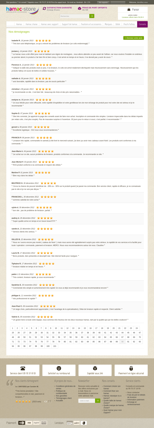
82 (76, 342)
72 (19, 342)
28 (30, 333)
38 (88, 333)
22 (125, 328)
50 (24, 337)
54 (47, 337)
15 (85, 328)
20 (114, 328)
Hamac (19, 24)
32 (53, 333)
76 (42, 342)
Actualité (59, 401)
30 (42, 333)
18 (102, 328)
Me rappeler (103, 2)
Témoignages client (64, 398)
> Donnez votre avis (133, 38)
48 (13, 337)
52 (36, 337)
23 (131, 328)
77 (47, 342)
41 (105, 333)
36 (76, 333)
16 (90, 328)
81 (71, 342)
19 (108, 328)
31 (47, 333)
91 (128, 342)
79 (59, 342)
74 (30, 342)
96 (24, 346)
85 (94, 342)
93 (140, 342)
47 (140, 333)
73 (24, 342)
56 (59, 337)
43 (117, 333)
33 (59, 333)
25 (13, 333)
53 (42, 337)
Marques (108, 24)
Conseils (142, 24)
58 (71, 337)
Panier (135, 9)
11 (62, 328)
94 (13, 346)
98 (36, 346)
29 (36, 333)
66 (117, 337)
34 (65, 333)
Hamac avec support (49, 24)
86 (99, 342)
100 (47, 346)
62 (94, 337)
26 (19, 333)
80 (65, 342)
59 (76, 337)
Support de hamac (69, 24)
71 (13, 342)
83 (82, 342)
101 (54, 346)
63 (99, 337)
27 (24, 333)
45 (128, 333)
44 (122, 333)
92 (134, 342)
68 (128, 337)
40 (99, 333)
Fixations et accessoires (91, 24)
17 (96, 328)
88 (111, 342)
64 (105, 337)
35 (71, 333)
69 (134, 337)
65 (111, 337)
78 (53, 342)
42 (111, 333)
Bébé (118, 24)
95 (19, 346)
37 (82, 333)
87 (105, 342)
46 (134, 333)
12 (67, 328)
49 (19, 337)
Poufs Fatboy (129, 24)
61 (88, 337)
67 (122, 337)
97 (30, 346)
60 (82, 337)
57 (65, 337)
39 (94, 333)
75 (36, 342)
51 (30, 337)
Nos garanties (61, 396)
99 (42, 346)
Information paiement (135, 400)
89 (117, 342)
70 (140, 337)
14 (79, 328)
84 (88, 342)
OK (92, 16)
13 (73, 328)
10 (56, 328)
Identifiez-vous (142, 2)
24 (137, 328)
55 (53, 337)
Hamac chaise (31, 24)
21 (119, 328)
